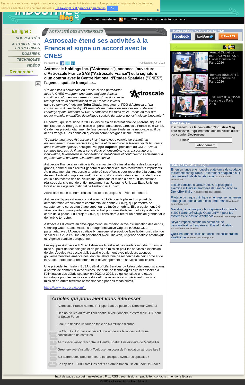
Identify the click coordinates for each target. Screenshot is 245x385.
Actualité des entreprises (26, 46)
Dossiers (31, 54)
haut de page (64, 376)
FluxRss (228, 36)
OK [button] (113, 8)
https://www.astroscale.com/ (64, 287)
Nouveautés (28, 38)
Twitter (205, 36)
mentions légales (180, 376)
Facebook (181, 36)
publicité (165, 19)
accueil (94, 19)
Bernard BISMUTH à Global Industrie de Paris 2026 (223, 78)
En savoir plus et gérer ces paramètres (80, 8)
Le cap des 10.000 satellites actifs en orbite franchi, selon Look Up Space (109, 364)
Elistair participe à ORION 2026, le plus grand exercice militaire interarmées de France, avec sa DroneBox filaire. (204, 188)
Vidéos (33, 65)
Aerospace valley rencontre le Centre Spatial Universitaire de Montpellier (108, 342)
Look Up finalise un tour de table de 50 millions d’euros (96, 324)
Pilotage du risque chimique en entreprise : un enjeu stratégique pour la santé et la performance (206, 199)
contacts (179, 19)
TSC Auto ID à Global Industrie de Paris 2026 (224, 100)
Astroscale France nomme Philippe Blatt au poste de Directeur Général (107, 306)
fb (62, 63)
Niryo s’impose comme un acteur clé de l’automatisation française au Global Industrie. (201, 223)
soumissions (148, 19)
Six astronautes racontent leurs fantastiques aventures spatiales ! (103, 357)
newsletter (109, 19)
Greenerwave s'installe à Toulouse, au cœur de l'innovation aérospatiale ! (109, 349)
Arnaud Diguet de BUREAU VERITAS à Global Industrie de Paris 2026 (223, 57)
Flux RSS (128, 19)
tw (67, 63)
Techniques (28, 59)
